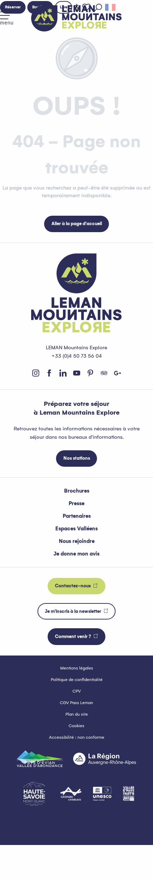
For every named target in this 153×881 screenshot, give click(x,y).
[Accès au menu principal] (7, 19)
